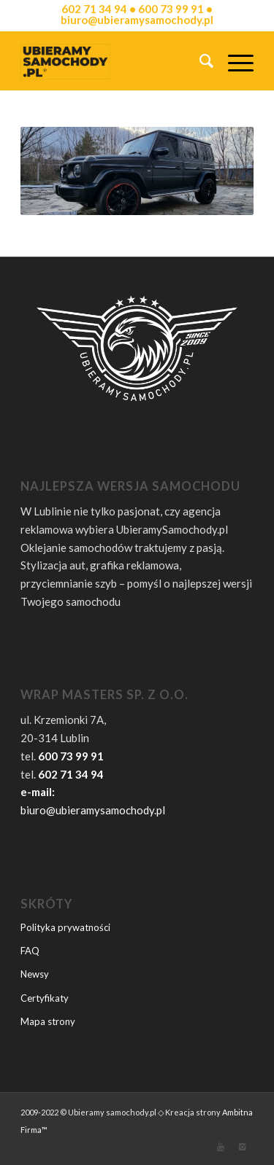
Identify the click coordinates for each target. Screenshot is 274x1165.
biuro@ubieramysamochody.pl (92, 810)
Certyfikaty (44, 998)
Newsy (34, 974)
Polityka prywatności (65, 927)
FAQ (29, 950)
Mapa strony (47, 1021)
